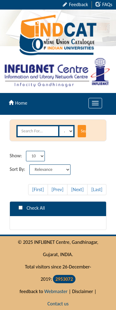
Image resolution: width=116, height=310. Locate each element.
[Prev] (58, 189)
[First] (38, 189)
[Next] (77, 189)
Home (18, 103)
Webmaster (55, 291)
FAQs (104, 4)
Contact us (57, 304)
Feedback (75, 4)
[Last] (96, 189)
